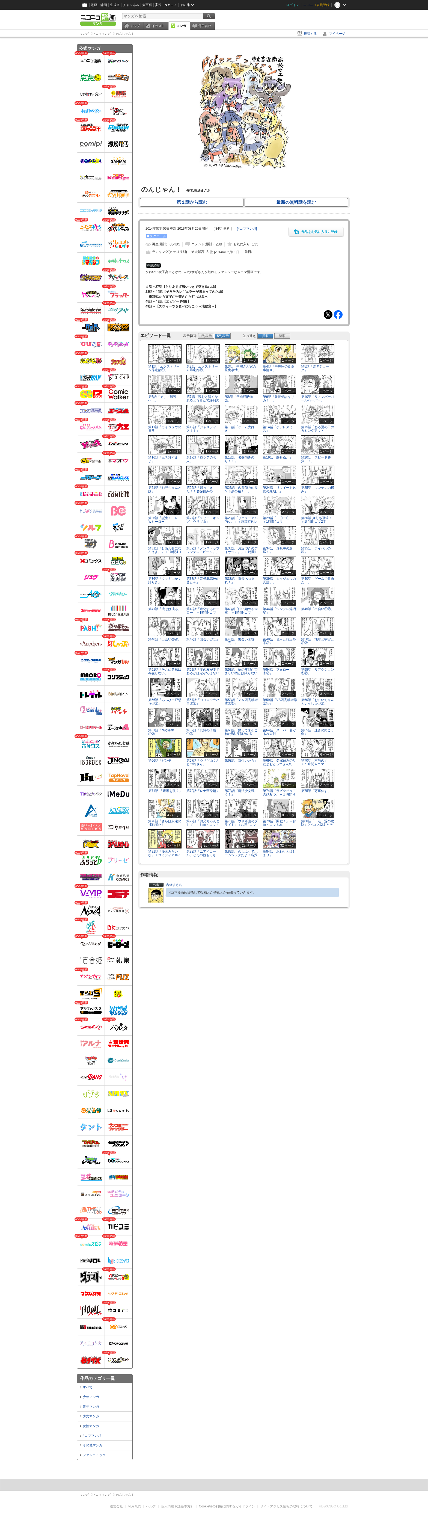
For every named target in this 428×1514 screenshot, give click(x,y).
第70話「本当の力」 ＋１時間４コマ (317, 762)
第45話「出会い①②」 (317, 609)
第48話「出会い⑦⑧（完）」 (239, 641)
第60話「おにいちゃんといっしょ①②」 (317, 701)
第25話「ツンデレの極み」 (317, 489)
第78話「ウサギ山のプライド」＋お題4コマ (241, 823)
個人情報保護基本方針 (177, 1506)
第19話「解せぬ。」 (278, 457)
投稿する (310, 34)
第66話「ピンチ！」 (163, 760)
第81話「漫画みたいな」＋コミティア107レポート (164, 855)
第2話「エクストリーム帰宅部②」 (202, 368)
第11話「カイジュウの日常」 (164, 429)
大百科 (147, 5)
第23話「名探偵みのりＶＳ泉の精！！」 (241, 489)
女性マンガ (91, 1426)
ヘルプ (151, 1506)
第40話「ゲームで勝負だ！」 (317, 580)
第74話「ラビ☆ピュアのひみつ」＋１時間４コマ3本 (279, 794)
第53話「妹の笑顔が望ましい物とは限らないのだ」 (241, 673)
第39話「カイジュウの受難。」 (279, 580)
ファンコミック (94, 1455)
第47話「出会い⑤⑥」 (202, 639)
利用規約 (134, 1506)
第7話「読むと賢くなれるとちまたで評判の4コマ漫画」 (202, 400)
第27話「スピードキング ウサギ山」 (202, 520)
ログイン (292, 5)
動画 (94, 5)
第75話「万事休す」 (316, 791)
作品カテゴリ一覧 (97, 1378)
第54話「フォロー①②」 (276, 671)
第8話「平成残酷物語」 (239, 398)
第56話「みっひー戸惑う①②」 (164, 701)
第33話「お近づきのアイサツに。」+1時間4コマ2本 (241, 551)
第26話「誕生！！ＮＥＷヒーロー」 (164, 520)
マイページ (337, 34)
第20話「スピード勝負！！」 (316, 459)
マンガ (181, 26)
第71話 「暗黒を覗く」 (165, 791)
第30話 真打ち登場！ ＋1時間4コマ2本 (318, 520)
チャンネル (131, 5)
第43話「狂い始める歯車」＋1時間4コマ (241, 610)
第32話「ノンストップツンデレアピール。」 (202, 550)
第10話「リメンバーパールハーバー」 (317, 398)
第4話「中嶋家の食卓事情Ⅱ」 (278, 368)
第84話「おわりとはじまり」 (279, 853)
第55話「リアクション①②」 (317, 671)
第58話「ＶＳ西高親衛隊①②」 (241, 701)
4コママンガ (92, 1436)
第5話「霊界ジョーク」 (315, 368)
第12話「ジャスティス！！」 (201, 429)
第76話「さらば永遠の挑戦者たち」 (164, 823)
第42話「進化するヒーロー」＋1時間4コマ (202, 610)
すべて (88, 1387)
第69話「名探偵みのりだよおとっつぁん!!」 (279, 762)
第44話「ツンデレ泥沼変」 (279, 610)
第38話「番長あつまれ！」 (239, 580)
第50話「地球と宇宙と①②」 (317, 641)
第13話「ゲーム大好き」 (239, 429)
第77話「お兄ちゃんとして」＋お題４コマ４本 (202, 824)
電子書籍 (204, 26)
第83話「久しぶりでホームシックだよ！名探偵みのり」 (241, 855)
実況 (158, 5)
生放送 (115, 5)
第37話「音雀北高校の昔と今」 (202, 580)
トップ (135, 26)
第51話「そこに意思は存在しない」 (164, 671)
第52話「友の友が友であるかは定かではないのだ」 (202, 673)
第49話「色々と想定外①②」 (279, 641)
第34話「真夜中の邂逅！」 (278, 550)
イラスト (158, 26)
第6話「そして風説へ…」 (162, 398)
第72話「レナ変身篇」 (202, 791)
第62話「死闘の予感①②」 (201, 732)
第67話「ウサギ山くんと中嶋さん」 (202, 762)
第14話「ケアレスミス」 (278, 429)
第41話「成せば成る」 (164, 609)
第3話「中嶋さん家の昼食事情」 (240, 368)
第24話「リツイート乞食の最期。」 (279, 489)
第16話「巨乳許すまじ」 (163, 459)
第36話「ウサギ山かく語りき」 (164, 580)
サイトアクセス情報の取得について (286, 1506)
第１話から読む (192, 202)
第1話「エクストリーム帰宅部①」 (164, 368)
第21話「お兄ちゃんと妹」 (164, 489)
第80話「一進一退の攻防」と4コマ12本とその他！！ (317, 824)
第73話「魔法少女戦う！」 (239, 792)
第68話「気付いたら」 (241, 760)
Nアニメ (171, 5)
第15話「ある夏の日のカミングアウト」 (317, 429)
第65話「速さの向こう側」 (317, 732)
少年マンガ (91, 1397)
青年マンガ (91, 1407)
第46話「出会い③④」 (164, 639)
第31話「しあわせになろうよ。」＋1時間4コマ (164, 551)
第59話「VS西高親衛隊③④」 (280, 701)
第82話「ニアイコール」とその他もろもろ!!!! (201, 855)
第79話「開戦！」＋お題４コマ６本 (279, 823)
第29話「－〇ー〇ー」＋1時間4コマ (279, 520)
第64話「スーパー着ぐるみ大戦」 (279, 732)
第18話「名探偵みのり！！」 (239, 459)
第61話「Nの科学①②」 (161, 732)
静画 (103, 5)
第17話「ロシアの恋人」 (201, 459)
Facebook (338, 314)
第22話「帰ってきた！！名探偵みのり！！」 (199, 491)
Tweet (328, 314)
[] (247, 228)
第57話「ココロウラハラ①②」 (202, 701)
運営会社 (116, 1506)
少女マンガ (91, 1416)
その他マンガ (92, 1445)
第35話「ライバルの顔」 (316, 550)
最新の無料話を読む (296, 202)
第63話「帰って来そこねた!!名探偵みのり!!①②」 (241, 733)
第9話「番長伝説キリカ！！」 (278, 398)
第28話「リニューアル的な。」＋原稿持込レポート (241, 521)
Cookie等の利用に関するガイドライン (227, 1506)
